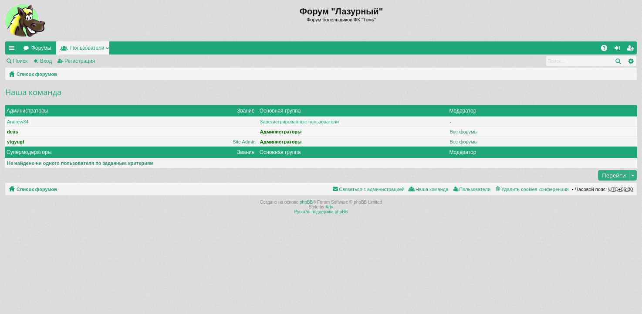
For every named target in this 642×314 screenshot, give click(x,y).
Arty (329, 207)
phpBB (306, 202)
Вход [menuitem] (619, 50)
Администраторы (27, 111)
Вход (46, 61)
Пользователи (87, 48)
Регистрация (79, 61)
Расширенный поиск (630, 61)
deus (12, 131)
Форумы (41, 48)
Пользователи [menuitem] (474, 189)
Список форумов (37, 74)
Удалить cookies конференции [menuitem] (535, 189)
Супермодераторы (29, 152)
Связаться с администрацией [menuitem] (372, 189)
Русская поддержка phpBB (321, 211)
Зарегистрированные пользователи (299, 121)
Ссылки (13, 50)
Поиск (20, 61)
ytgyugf (15, 141)
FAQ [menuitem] (607, 50)
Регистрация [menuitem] (632, 50)
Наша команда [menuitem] (432, 189)
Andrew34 (18, 121)
